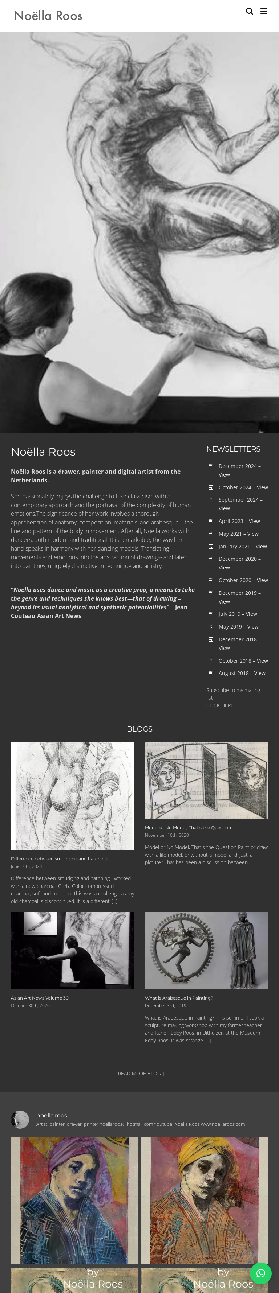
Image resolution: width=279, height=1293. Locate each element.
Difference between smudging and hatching (59, 858)
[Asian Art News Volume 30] (72, 951)
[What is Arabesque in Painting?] (206, 951)
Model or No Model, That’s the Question (188, 827)
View (224, 474)
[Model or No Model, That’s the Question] (206, 780)
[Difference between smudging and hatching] (72, 796)
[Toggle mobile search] (249, 11)
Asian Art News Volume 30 (40, 998)
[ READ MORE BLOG (138, 1073)
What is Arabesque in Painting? (179, 998)
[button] (261, 1273)
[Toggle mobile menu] (264, 11)
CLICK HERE (220, 705)
